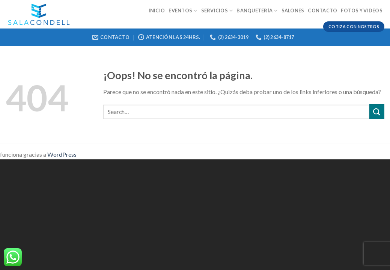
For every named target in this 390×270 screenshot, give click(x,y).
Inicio (157, 11)
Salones (293, 11)
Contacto (322, 11)
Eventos (183, 10)
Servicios (217, 10)
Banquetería (256, 10)
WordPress (62, 154)
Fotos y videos (361, 11)
